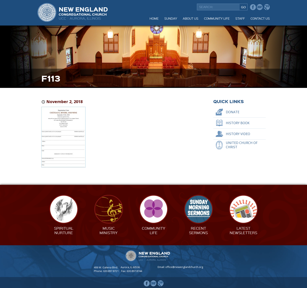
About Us (190, 18)
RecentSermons (198, 230)
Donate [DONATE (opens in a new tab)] (232, 112)
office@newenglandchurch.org (184, 267)
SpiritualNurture (63, 230)
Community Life (217, 18)
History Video (238, 134)
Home (154, 18)
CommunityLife (153, 230)
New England (83, 11)
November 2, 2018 (64, 101)
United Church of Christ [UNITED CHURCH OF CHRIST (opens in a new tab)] (241, 145)
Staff (240, 18)
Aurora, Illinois (85, 18)
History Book (238, 123)
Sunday (170, 18)
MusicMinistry (109, 230)
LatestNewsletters (243, 230)
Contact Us (260, 18)
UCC (62, 18)
